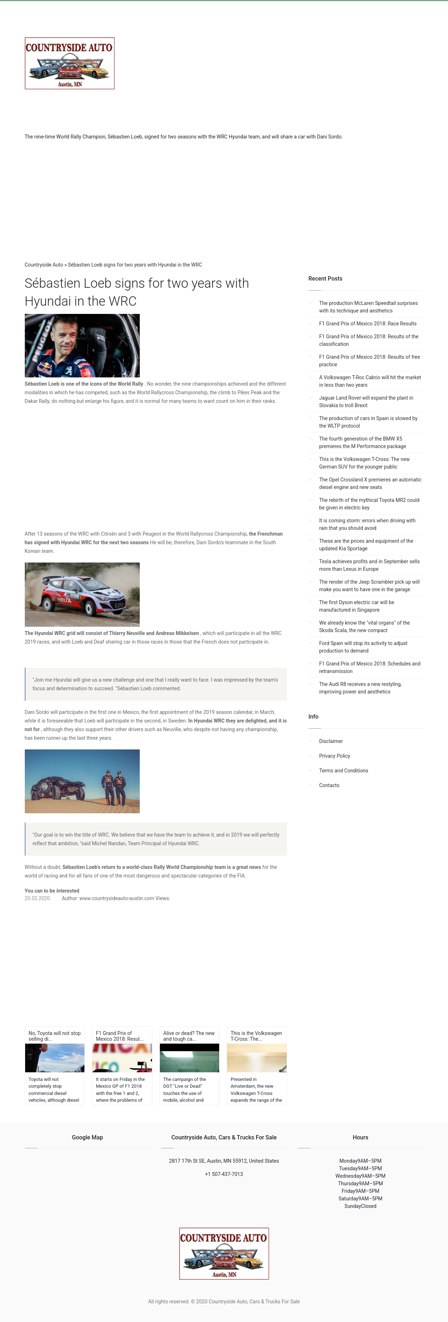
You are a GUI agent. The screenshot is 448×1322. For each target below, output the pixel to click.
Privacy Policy (334, 756)
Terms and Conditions (344, 770)
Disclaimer (331, 741)
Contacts (329, 785)
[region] (224, 198)
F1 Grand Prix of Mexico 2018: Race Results (368, 323)
